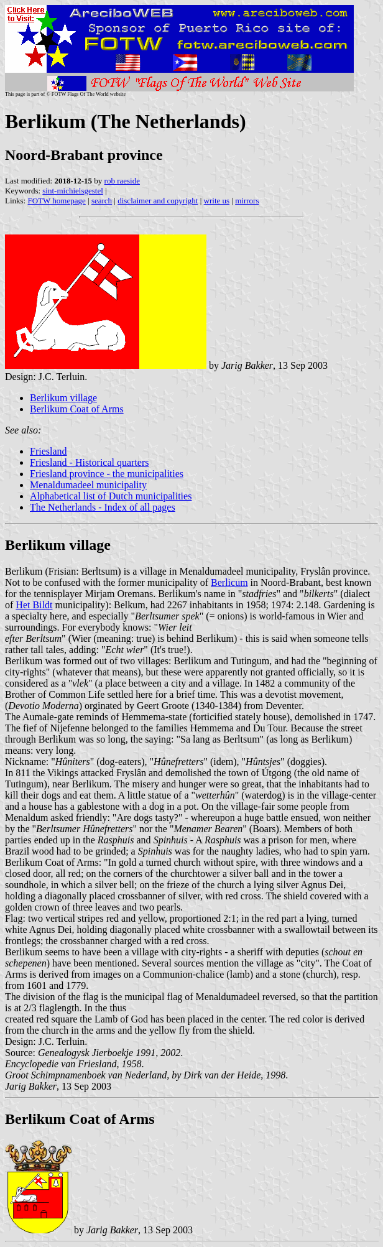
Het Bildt (34, 605)
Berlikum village (63, 397)
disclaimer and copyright (158, 200)
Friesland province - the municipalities (106, 473)
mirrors (247, 200)
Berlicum (229, 582)
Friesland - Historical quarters (89, 462)
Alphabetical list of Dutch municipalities (111, 496)
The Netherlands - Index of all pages (102, 507)
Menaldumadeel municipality (88, 485)
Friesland (48, 451)
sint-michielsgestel (72, 190)
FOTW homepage (56, 200)
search (101, 200)
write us (217, 200)
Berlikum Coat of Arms (77, 409)
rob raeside (122, 180)
